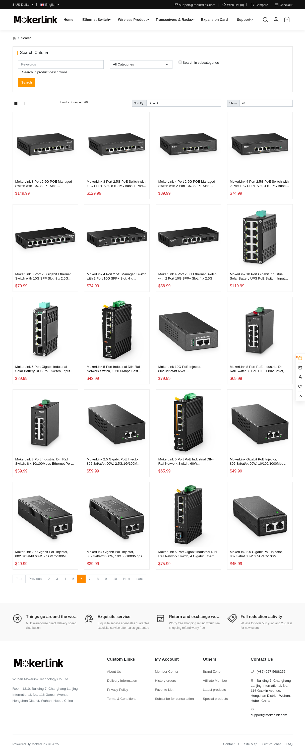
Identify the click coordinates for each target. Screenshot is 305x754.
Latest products (214, 690)
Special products (215, 699)
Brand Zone (211, 671)
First (19, 579)
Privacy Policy (117, 690)
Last (139, 579)
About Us (114, 671)
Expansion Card (214, 20)
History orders (165, 680)
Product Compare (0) (74, 102)
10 (115, 579)
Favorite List (164, 690)
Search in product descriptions (43, 72)
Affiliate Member (215, 680)
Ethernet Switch (95, 20)
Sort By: (139, 103)
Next (126, 579)
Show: (233, 103)
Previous (35, 579)
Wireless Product (132, 20)
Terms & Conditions (122, 699)
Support (243, 20)
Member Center (166, 671)
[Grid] (16, 104)
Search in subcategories (198, 62)
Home (68, 20)
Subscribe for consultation (174, 699)
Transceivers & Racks (174, 20)
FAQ (289, 744)
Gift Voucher (271, 744)
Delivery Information (122, 680)
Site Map (250, 744)
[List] (22, 104)
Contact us (231, 744)
